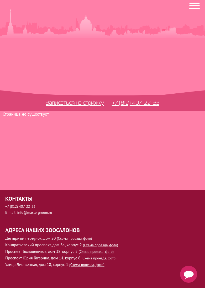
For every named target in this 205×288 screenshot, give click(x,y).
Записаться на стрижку (75, 102)
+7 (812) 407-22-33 (135, 102)
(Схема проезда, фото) (74, 238)
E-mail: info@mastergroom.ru (28, 212)
